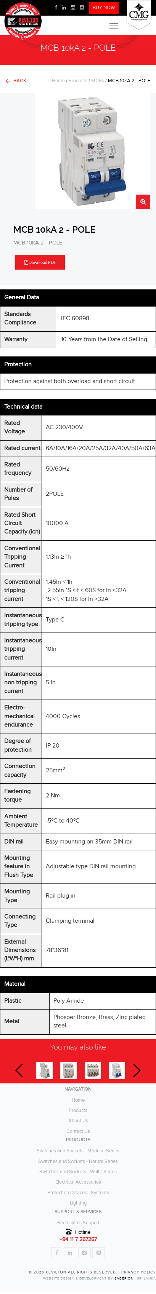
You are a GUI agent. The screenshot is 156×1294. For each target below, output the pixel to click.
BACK (19, 81)
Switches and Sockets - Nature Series (78, 1162)
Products (78, 81)
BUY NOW (104, 8)
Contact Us (78, 1131)
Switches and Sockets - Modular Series (78, 1151)
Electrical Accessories (78, 1182)
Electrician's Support (78, 1223)
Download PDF (40, 262)
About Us (78, 1121)
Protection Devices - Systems (78, 1193)
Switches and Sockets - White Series (78, 1172)
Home (58, 81)
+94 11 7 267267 (78, 1239)
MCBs (97, 81)
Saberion (124, 1278)
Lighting (78, 1203)
